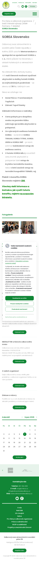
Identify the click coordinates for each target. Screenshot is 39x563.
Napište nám (9, 14)
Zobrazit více (19, 332)
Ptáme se (21, 2)
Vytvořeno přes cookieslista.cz (16, 317)
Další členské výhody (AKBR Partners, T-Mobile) (14, 24)
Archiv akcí (19, 457)
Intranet (14, 2)
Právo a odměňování (19, 522)
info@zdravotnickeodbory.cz (19, 491)
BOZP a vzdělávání (19, 525)
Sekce (19, 516)
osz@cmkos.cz (22, 488)
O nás (19, 508)
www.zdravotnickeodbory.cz (21, 493)
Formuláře (28, 2)
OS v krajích (19, 513)
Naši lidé (19, 510)
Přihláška (32, 6)
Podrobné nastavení (19, 309)
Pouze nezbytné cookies (19, 304)
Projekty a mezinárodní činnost (19, 527)
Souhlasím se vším (19, 298)
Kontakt (34, 2)
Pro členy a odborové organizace (17, 21)
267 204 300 (23, 486)
